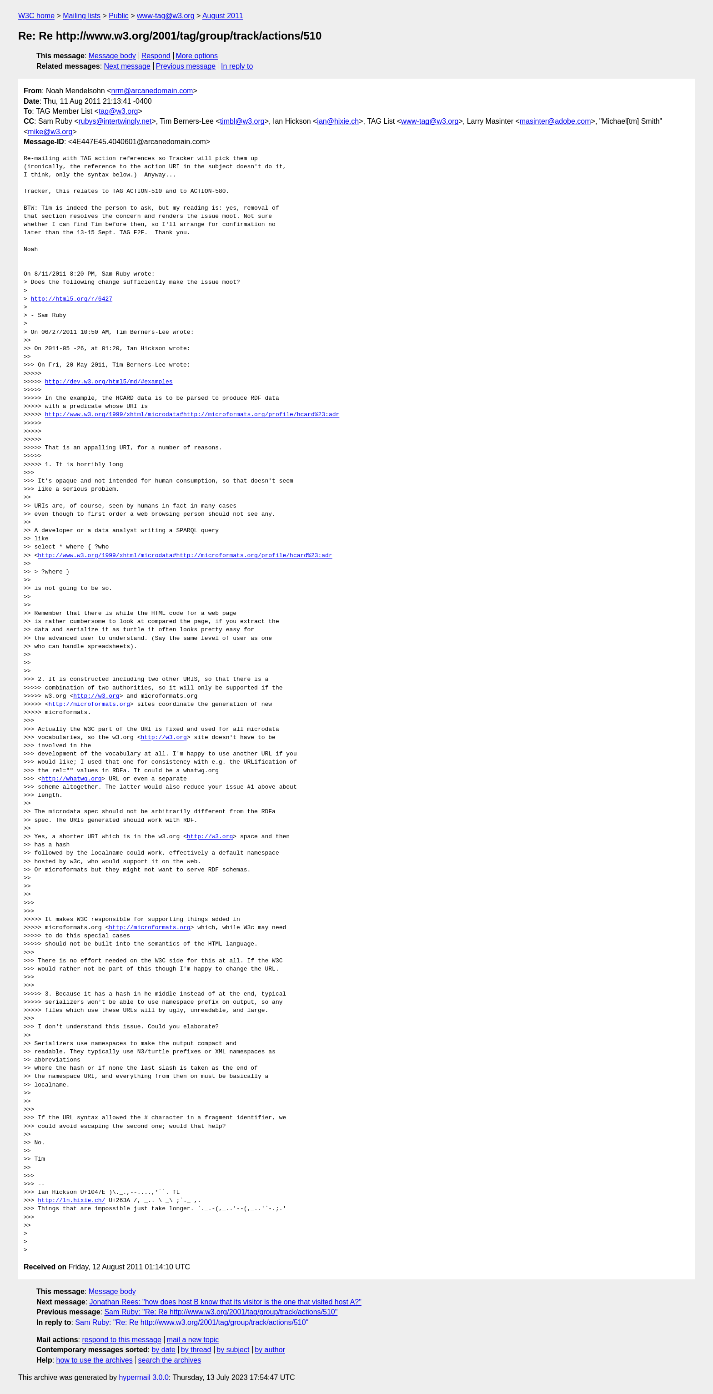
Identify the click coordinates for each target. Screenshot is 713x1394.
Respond (156, 56)
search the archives (169, 1360)
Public (119, 16)
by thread (196, 1350)
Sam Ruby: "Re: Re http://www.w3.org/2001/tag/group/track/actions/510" (220, 1312)
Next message (127, 66)
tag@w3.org (118, 111)
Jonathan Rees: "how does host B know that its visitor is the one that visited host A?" (226, 1302)
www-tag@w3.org (166, 16)
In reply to (237, 66)
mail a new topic (193, 1340)
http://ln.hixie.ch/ (71, 1201)
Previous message (186, 66)
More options (197, 56)
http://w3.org (96, 696)
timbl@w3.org (242, 121)
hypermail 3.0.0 (143, 1377)
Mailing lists (81, 16)
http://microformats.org (89, 704)
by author (270, 1350)
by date (163, 1350)
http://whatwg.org (71, 779)
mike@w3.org (50, 132)
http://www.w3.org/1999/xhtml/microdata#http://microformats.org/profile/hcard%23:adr (192, 415)
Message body (112, 56)
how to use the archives (94, 1360)
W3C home (36, 16)
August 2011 (222, 16)
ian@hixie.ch (338, 121)
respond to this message (121, 1340)
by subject (232, 1350)
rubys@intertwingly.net (114, 121)
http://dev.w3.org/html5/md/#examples (109, 382)
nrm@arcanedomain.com (152, 91)
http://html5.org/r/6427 (71, 299)
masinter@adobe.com (555, 121)
